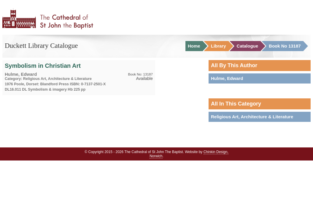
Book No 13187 (284, 46)
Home (194, 46)
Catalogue (247, 46)
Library (218, 46)
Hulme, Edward (227, 78)
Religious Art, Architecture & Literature (252, 116)
